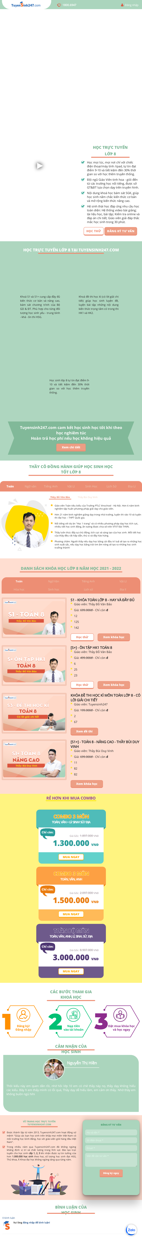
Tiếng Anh (51, 486)
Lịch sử (88, 590)
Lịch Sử (111, 486)
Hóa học (19, 590)
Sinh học (54, 590)
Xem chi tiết (71, 447)
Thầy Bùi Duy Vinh (88, 497)
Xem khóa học (113, 638)
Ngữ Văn (54, 582)
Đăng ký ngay (111, 1174)
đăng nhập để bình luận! (36, 1223)
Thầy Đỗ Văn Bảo (60, 497)
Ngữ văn (30, 486)
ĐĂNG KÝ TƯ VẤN (120, 231)
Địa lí (123, 590)
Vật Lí (71, 486)
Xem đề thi (84, 733)
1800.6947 (69, 5)
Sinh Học (91, 486)
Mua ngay (71, 858)
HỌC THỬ (93, 231)
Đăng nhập (131, 5)
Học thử (82, 638)
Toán (10, 486)
